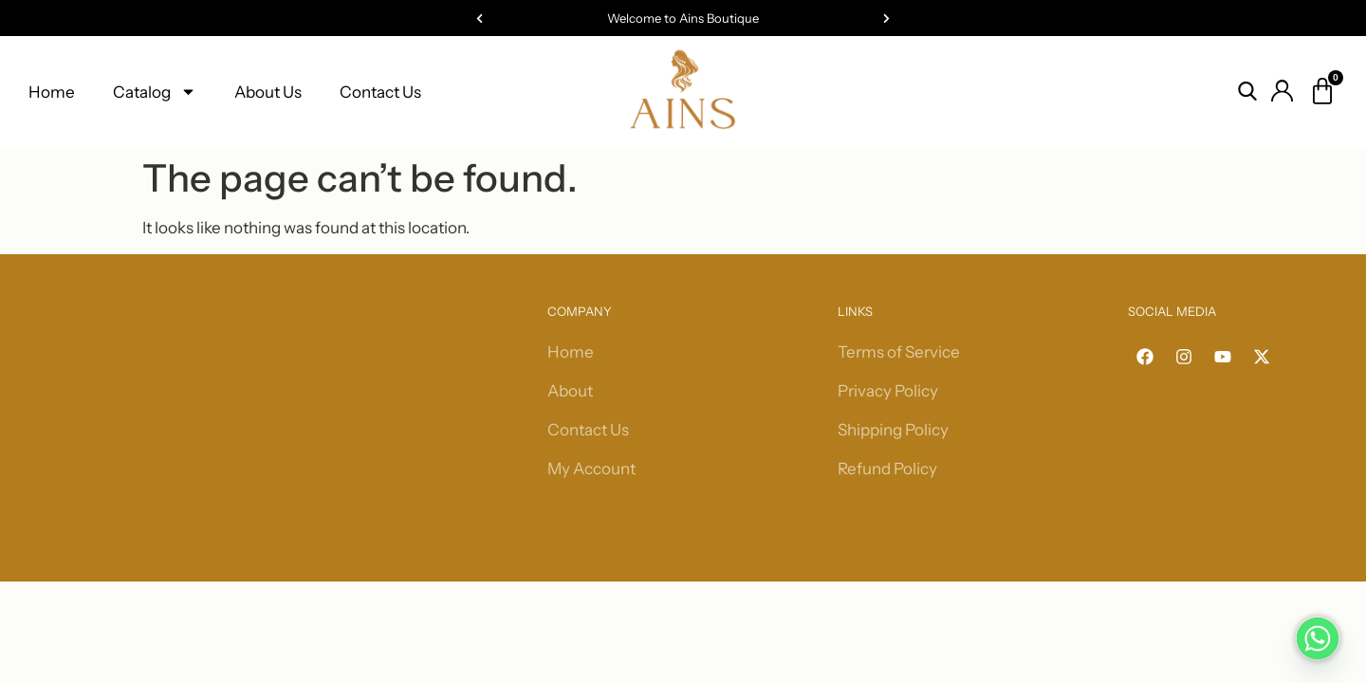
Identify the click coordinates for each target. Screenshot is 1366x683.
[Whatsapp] (1317, 638)
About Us (268, 92)
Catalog (154, 91)
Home (51, 92)
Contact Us (380, 92)
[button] (479, 18)
